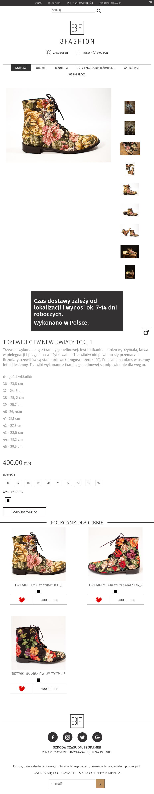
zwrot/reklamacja (110, 3)
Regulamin (54, 3)
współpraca (77, 74)
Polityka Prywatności (80, 3)
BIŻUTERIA (61, 68)
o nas (38, 3)
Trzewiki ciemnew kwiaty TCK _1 (38, 585)
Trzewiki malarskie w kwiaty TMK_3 (38, 674)
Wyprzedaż (131, 68)
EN (150, 2)
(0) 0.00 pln (100, 52)
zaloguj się (60, 52)
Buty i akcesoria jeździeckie (96, 68)
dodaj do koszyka (24, 511)
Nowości (21, 68)
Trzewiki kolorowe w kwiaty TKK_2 (115, 585)
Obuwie (41, 68)
